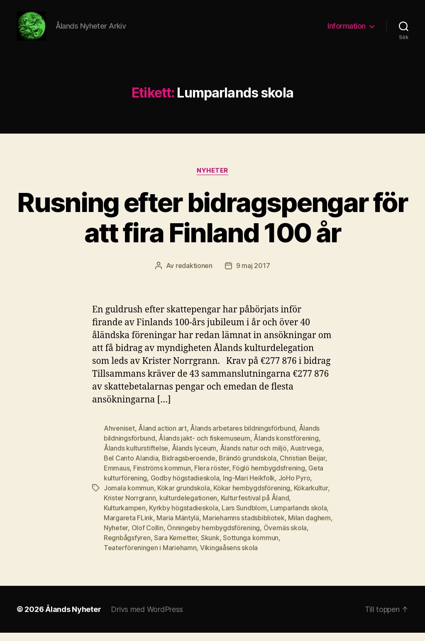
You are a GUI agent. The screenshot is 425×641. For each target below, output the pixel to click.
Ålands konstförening (286, 446)
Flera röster (211, 476)
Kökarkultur (311, 496)
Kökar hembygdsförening (251, 496)
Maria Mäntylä (177, 526)
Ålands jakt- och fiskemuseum (204, 446)
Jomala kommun (129, 496)
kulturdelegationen (188, 506)
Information (346, 30)
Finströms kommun (162, 476)
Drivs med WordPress (147, 617)
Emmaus (116, 476)
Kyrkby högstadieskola (183, 516)
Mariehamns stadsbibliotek (243, 526)
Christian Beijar (302, 466)
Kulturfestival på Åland (255, 506)
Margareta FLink (128, 526)
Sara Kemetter (176, 546)
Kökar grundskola (183, 496)
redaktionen (194, 274)
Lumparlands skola (298, 516)
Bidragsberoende (188, 466)
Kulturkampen (125, 516)
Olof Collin (148, 536)
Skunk (210, 546)
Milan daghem (309, 526)
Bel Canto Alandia (131, 466)
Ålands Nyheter (73, 617)
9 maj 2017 (253, 274)
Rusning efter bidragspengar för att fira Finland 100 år (212, 226)
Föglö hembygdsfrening (268, 476)
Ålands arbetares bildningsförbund (242, 436)
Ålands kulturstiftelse (136, 456)
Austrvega (306, 456)
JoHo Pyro (294, 486)
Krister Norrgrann (130, 506)
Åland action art (162, 436)
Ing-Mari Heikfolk (249, 486)
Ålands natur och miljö (253, 456)
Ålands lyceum (194, 456)
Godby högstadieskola (185, 486)
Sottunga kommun (250, 546)
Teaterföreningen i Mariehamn (150, 556)
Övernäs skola (285, 536)
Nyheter (212, 179)
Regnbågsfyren (127, 546)
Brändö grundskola (247, 466)
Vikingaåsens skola (229, 556)
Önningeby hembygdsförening (213, 536)
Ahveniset (119, 436)
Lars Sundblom (244, 516)
